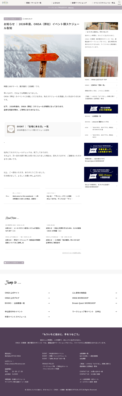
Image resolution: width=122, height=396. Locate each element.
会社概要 (82, 359)
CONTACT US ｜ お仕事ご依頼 (90, 374)
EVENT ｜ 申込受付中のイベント (53, 353)
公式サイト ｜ (9, 361)
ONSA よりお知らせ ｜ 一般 (12, 19)
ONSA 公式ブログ (12, 298)
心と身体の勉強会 (79, 292)
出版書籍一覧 (84, 353)
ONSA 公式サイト (12, 292)
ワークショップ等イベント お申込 (86, 311)
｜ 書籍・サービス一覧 (34, 3)
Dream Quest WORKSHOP (84, 303)
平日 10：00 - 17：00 (14, 371)
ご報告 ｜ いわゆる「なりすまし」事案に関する (95, 364)
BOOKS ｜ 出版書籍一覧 (15, 303)
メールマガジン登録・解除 (88, 382)
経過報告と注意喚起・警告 (88, 366)
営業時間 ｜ (8, 369)
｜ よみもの (58, 3)
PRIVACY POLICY (48, 364)
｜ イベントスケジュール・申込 (103, 3)
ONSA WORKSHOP (80, 298)
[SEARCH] (119, 3)
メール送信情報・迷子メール (89, 379)
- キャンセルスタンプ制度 (50, 369)
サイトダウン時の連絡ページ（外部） (17, 382)
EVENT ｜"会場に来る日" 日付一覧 (53, 359)
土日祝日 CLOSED (11, 374)
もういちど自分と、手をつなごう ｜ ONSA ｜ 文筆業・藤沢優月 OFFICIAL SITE (56, 390)
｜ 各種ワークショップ (80, 3)
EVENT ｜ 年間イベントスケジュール (54, 356)
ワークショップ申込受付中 (61, 7)
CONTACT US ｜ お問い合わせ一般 (91, 371)
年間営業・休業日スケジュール (15, 379)
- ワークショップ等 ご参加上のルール (55, 366)
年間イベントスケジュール (15, 316)
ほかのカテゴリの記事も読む (71, 253)
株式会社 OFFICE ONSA (13, 356)
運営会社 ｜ (8, 353)
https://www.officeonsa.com (15, 364)
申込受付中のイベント (14, 311)
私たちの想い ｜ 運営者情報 (89, 356)
